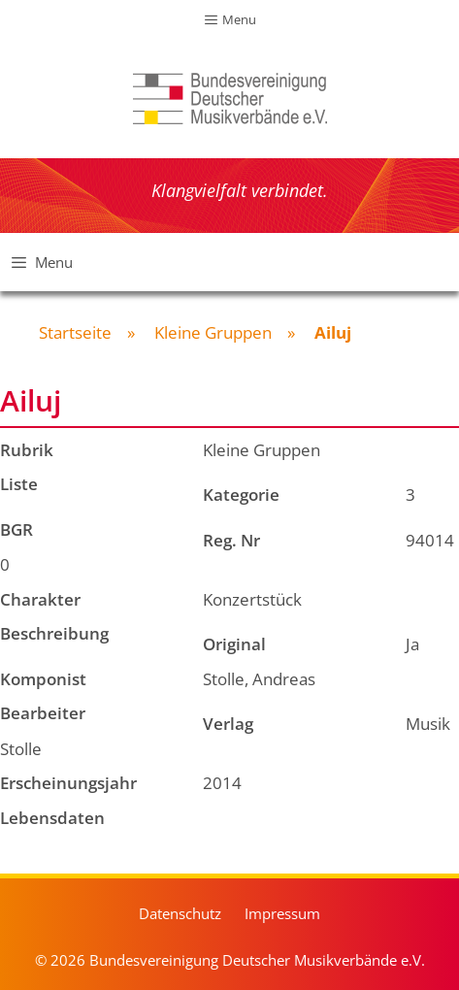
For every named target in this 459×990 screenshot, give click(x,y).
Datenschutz (180, 913)
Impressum (282, 913)
